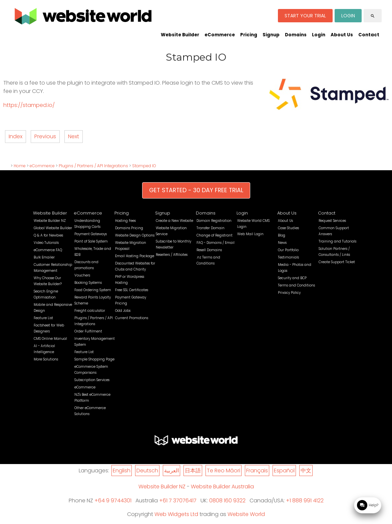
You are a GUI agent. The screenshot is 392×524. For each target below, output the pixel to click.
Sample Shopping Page (94, 359)
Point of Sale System (91, 241)
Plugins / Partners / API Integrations (93, 166)
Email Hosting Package (134, 256)
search (372, 16)
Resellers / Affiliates (171, 254)
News (282, 242)
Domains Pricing (129, 228)
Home (20, 166)
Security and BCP (292, 277)
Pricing (248, 35)
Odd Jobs (122, 310)
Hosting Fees (125, 220)
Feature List (43, 317)
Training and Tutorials (337, 241)
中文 (306, 470)
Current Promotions (131, 317)
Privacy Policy (289, 292)
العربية (171, 470)
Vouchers (82, 275)
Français (257, 470)
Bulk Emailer (44, 257)
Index (15, 136)
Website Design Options (134, 235)
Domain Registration (214, 220)
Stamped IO (144, 166)
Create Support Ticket (337, 262)
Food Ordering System (92, 289)
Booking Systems (88, 282)
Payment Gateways (90, 234)
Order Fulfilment (88, 331)
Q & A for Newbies (48, 235)
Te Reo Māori (223, 470)
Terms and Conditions (296, 285)
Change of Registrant (215, 235)
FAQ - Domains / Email (216, 242)
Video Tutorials (46, 242)
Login (318, 35)
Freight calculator (89, 310)
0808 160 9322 (227, 500)
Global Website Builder (53, 228)
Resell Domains (209, 250)
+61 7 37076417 (178, 500)
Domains (296, 35)
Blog (281, 235)
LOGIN (348, 15)
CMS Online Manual (50, 338)
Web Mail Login (250, 234)
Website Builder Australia (222, 486)
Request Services (332, 220)
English (121, 470)
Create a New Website (174, 220)
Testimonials (288, 257)
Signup (271, 35)
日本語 (193, 470)
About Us (342, 35)
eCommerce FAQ (48, 250)
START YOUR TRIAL (305, 15)
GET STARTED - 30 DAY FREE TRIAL (196, 190)
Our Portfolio (288, 250)
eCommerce (220, 35)
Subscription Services (91, 379)
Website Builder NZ (50, 220)
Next (73, 136)
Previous (45, 136)
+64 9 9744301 (112, 500)
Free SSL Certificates (131, 289)
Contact (368, 35)
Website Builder (180, 35)
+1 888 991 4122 (305, 500)
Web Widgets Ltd (176, 514)
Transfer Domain (211, 228)
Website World (246, 514)
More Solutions (46, 359)
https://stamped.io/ (29, 105)
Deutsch (147, 470)
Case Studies (288, 228)
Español (284, 470)
